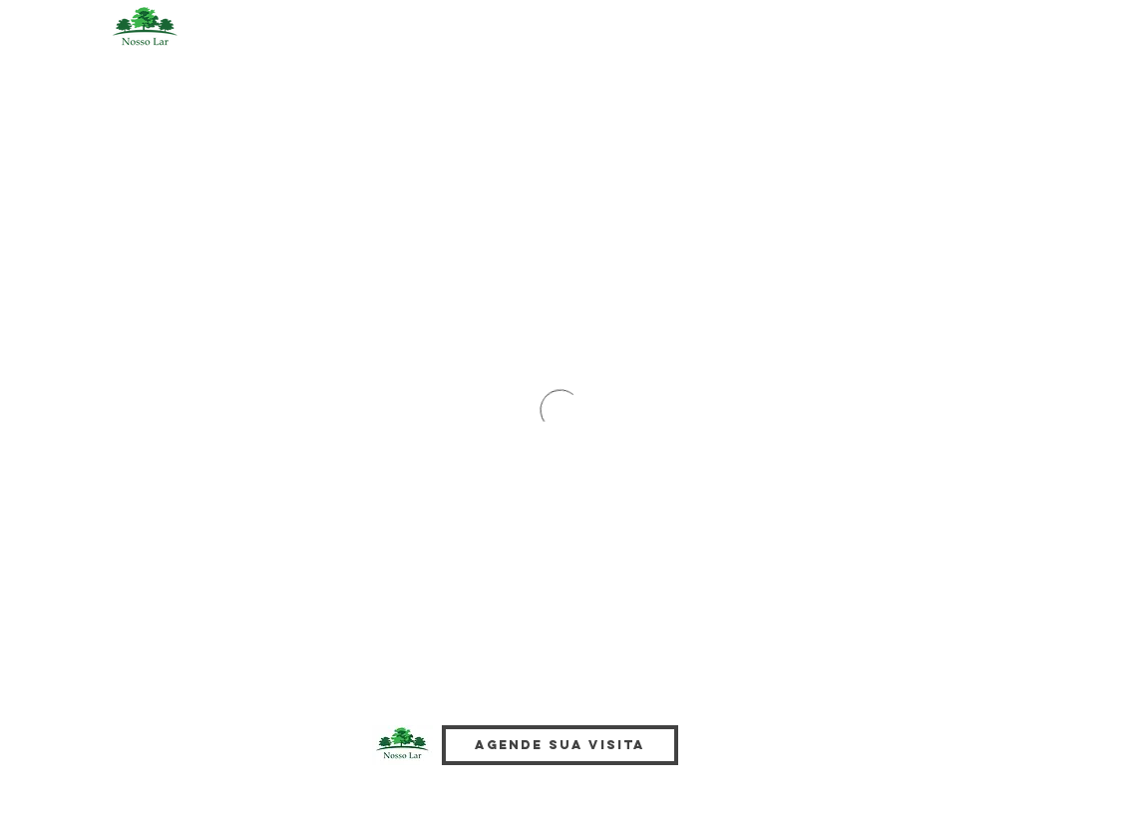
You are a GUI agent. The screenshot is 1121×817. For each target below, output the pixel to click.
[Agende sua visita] (560, 745)
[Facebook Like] (754, 761)
